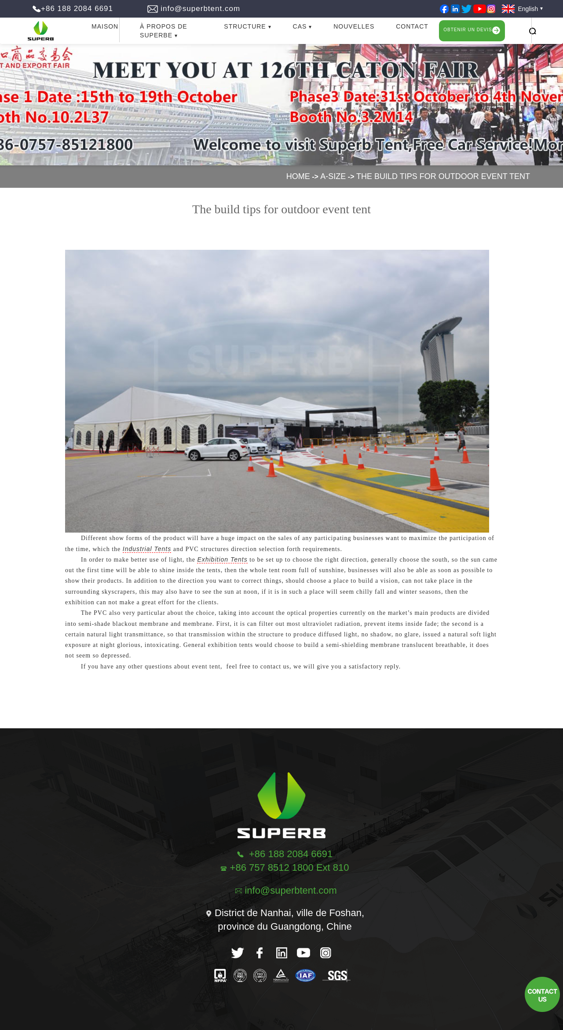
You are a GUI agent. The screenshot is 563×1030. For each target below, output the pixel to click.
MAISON (104, 26)
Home (298, 176)
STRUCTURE (245, 26)
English (518, 8)
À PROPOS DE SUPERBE (163, 31)
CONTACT (412, 26)
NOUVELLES (353, 26)
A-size (333, 176)
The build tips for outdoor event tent (443, 176)
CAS (300, 26)
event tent (206, 666)
